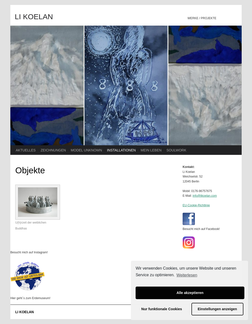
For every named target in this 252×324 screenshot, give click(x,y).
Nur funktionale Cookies (161, 309)
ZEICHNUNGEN (53, 150)
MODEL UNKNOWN (86, 150)
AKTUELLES (26, 150)
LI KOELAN (34, 17)
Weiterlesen (186, 275)
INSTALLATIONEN (121, 150)
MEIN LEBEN (151, 150)
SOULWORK (176, 150)
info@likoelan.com (205, 195)
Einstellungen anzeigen (217, 309)
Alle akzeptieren (190, 293)
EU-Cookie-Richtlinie (196, 205)
